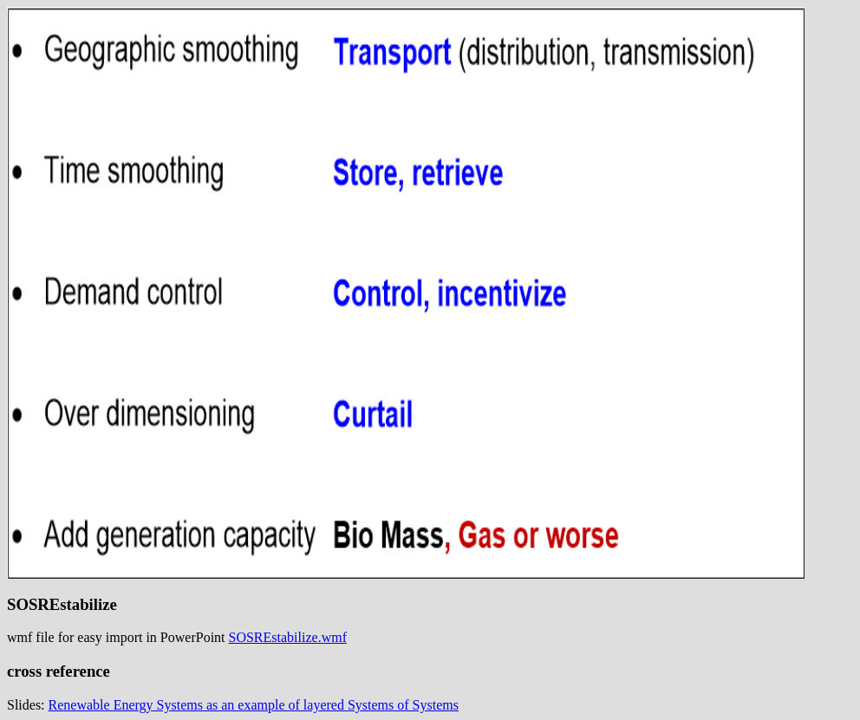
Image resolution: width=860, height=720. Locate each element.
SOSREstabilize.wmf (288, 637)
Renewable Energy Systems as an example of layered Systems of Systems (254, 704)
